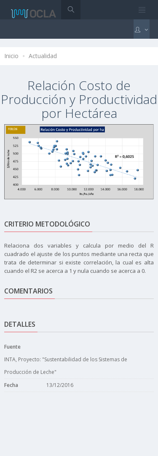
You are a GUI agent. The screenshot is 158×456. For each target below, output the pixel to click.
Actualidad (43, 56)
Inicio (11, 56)
